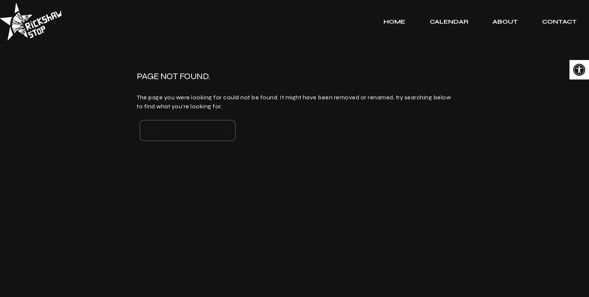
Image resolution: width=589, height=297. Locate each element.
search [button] (226, 130)
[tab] (395, 22)
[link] (579, 70)
